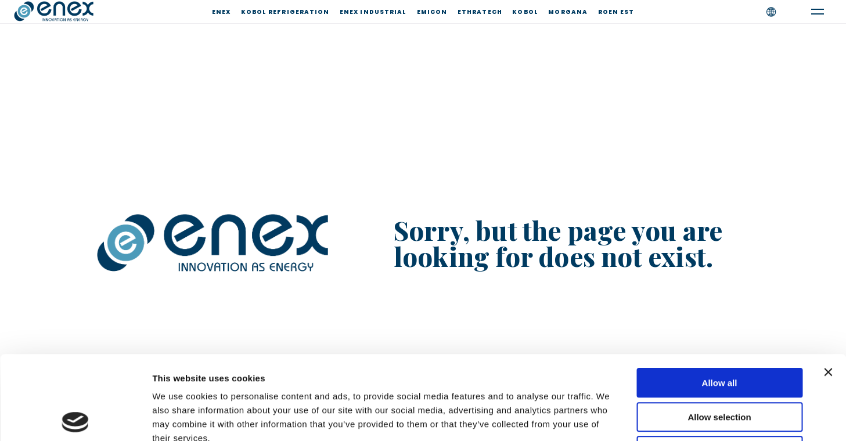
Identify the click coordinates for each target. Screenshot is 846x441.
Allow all (719, 299)
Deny (719, 367)
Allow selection (719, 333)
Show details (609, 418)
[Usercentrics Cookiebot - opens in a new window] (75, 418)
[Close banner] (828, 288)
